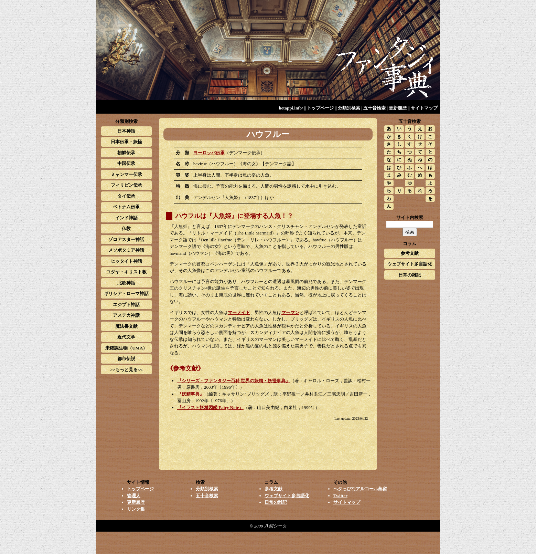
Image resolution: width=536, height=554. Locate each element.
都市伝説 (126, 358)
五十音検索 (374, 108)
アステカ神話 (126, 315)
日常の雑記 (409, 275)
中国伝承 (126, 163)
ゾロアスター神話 (126, 239)
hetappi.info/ (291, 108)
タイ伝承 (126, 196)
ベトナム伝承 (126, 206)
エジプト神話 (126, 304)
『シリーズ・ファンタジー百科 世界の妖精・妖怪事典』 (233, 380)
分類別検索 (349, 108)
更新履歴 (398, 108)
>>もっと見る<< (126, 369)
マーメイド (239, 312)
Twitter (340, 495)
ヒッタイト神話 (126, 261)
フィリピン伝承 (126, 185)
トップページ (320, 108)
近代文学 (126, 336)
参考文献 (410, 253)
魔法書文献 (126, 326)
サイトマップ (424, 108)
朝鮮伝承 (126, 152)
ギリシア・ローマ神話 (126, 293)
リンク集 (136, 509)
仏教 (126, 228)
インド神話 (126, 217)
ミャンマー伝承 (126, 174)
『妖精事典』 (190, 394)
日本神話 (126, 131)
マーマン (290, 312)
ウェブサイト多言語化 (409, 263)
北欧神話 (126, 282)
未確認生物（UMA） (126, 348)
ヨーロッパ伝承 (209, 152)
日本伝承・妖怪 (126, 141)
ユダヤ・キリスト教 (126, 271)
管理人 (133, 495)
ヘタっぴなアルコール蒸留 (360, 488)
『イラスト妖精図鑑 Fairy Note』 (210, 407)
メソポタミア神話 (126, 250)
